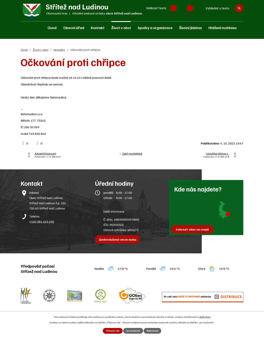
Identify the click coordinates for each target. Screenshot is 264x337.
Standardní (181, 8)
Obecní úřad (73, 27)
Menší (173, 8)
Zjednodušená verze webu (118, 239)
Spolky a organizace (155, 27)
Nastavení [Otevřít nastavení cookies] (153, 330)
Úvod (52, 27)
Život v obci (121, 27)
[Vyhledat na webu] (222, 8)
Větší (190, 8)
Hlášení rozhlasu (223, 27)
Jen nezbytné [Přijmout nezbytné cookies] (133, 330)
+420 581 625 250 (41, 221)
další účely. (205, 316)
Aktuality (59, 50)
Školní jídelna (190, 27)
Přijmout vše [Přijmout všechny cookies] (112, 330)
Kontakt (98, 27)
